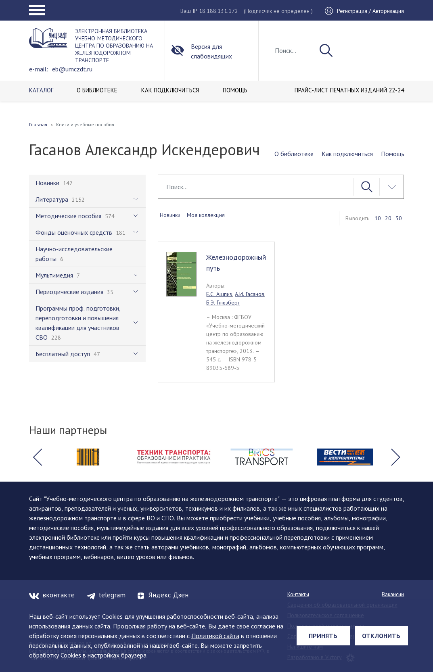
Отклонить (381, 636)
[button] (37, 457)
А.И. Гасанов (249, 294)
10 (377, 218)
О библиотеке (294, 154)
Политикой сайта (215, 636)
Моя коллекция (206, 215)
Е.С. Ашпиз (219, 294)
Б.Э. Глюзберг (223, 302)
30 (398, 218)
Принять (323, 636)
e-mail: (38, 69)
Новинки (170, 215)
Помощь (392, 154)
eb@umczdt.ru (72, 69)
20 (388, 218)
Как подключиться (347, 154)
